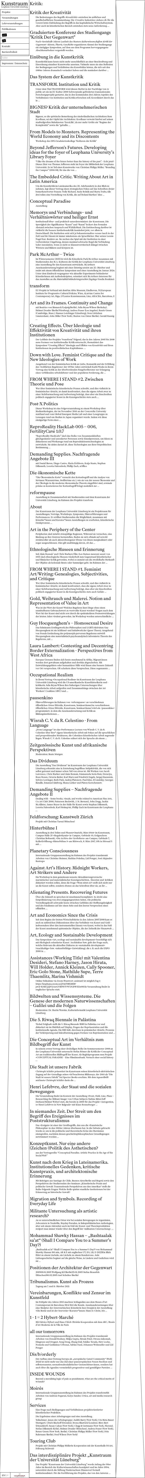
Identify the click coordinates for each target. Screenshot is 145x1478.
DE (6, 1475)
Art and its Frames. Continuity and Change (71, 302)
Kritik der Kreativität (50, 12)
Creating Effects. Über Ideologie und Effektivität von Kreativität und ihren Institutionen (65, 330)
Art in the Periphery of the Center (62, 529)
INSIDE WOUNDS (47, 1374)
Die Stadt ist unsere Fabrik (56, 1067)
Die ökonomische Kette (53, 472)
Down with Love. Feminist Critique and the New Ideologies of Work (71, 357)
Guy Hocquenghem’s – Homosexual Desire (71, 623)
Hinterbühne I (43, 828)
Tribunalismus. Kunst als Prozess (62, 1281)
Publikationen (9, 29)
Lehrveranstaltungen (12, 23)
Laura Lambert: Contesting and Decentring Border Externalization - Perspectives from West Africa (71, 650)
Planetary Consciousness (54, 850)
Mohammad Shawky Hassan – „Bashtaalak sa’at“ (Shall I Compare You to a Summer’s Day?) (71, 1240)
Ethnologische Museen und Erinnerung (67, 549)
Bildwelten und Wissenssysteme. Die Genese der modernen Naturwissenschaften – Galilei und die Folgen (72, 1001)
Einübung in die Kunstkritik (57, 57)
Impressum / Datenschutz (14, 63)
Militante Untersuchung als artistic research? (63, 1213)
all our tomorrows (47, 1331)
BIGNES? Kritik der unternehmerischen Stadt (68, 110)
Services (38, 1405)
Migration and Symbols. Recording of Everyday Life (66, 1201)
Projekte (6, 12)
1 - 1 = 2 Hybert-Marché (51, 1317)
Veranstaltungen (10, 17)
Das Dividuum (44, 760)
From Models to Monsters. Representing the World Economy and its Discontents (72, 134)
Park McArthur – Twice (52, 254)
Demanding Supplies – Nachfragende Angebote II (66, 792)
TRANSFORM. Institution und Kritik (65, 84)
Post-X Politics (44, 403)
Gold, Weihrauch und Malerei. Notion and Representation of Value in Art (70, 601)
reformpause (42, 492)
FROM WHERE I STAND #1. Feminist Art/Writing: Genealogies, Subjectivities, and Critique (69, 574)
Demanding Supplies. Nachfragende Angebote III (65, 456)
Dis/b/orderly (43, 1354)
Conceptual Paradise (50, 201)
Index (5, 57)
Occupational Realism (51, 674)
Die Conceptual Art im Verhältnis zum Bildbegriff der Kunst (67, 1042)
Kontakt (6, 46)
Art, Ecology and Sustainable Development (71, 935)
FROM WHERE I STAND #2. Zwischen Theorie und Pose (66, 382)
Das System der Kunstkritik (56, 76)
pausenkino (41, 697)
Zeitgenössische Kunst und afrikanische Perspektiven (68, 747)
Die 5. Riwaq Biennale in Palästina (63, 1019)
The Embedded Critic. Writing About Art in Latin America (71, 179)
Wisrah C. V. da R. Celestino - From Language (63, 723)
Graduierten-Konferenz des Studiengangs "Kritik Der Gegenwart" (70, 35)
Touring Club (43, 1441)
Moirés (36, 1388)
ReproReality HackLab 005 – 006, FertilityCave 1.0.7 (63, 429)
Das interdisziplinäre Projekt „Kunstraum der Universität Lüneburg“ (70, 1457)
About (36, 506)
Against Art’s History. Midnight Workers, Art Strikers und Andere (69, 870)
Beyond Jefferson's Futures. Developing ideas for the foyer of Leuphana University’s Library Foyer (72, 152)
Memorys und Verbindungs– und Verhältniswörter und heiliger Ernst (64, 215)
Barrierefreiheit (9, 52)
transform (39, 285)
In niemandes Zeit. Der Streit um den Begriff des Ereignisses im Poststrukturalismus (65, 1116)
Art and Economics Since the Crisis (64, 915)
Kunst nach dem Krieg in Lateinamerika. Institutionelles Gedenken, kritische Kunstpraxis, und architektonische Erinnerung (69, 1169)
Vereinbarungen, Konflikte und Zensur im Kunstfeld (70, 1295)
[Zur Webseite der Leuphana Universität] (19, 1475)
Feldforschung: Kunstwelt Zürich (61, 816)
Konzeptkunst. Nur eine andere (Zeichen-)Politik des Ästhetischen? (64, 1146)
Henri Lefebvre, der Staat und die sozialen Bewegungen (70, 1089)
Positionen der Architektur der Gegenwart (71, 1267)
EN (3, 1475)
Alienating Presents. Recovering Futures (69, 892)
